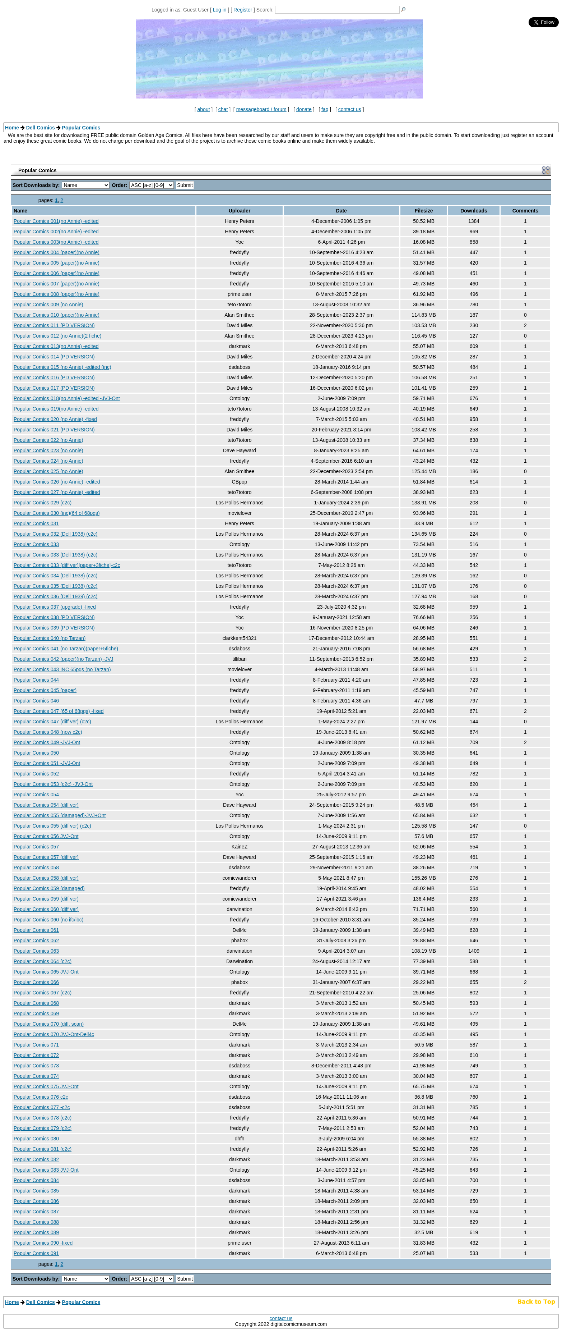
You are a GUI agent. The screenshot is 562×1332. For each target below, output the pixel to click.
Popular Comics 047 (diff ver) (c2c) (52, 721)
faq (324, 109)
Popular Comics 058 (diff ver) (46, 878)
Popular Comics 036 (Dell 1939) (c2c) (55, 596)
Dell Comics (40, 128)
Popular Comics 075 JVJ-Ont (46, 1086)
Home (12, 128)
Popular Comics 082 (36, 1159)
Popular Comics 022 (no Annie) (48, 440)
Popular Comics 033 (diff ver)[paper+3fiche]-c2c (67, 565)
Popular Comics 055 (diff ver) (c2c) (52, 826)
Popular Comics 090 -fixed (43, 1243)
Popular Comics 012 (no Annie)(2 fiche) (57, 336)
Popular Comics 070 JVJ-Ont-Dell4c (54, 1034)
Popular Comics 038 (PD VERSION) (54, 617)
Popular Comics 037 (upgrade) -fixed (55, 607)
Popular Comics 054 (36, 794)
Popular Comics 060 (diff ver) (46, 909)
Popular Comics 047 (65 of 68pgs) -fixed (59, 711)
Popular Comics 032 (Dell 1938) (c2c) (55, 534)
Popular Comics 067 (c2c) (42, 992)
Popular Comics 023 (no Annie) (48, 450)
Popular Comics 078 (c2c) (42, 1118)
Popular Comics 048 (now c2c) (48, 732)
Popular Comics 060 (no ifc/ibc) (49, 920)
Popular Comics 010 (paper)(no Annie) (56, 315)
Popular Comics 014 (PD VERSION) (54, 357)
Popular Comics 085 (36, 1191)
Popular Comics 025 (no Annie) (48, 471)
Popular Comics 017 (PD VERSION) (54, 388)
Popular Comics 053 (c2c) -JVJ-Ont (53, 784)
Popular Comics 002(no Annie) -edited (56, 231)
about (203, 109)
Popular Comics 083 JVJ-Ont (46, 1170)
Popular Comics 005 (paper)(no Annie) (56, 263)
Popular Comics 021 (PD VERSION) (54, 429)
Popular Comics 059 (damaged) (49, 888)
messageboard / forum (261, 109)
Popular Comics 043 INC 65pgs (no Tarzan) (62, 669)
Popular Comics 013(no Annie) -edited (56, 346)
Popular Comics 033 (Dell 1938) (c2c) (55, 555)
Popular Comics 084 (36, 1180)
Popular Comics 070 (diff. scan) (49, 1024)
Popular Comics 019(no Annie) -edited (56, 409)
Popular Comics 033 (36, 544)
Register (242, 10)
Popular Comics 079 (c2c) (42, 1128)
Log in (219, 10)
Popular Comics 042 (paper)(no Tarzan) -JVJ (63, 659)
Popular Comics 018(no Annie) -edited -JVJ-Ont (67, 398)
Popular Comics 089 (36, 1232)
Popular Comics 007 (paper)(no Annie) (56, 284)
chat (223, 109)
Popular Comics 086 (36, 1201)
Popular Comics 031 (36, 523)
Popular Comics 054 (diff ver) (46, 805)
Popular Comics (81, 128)
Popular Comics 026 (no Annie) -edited (57, 482)
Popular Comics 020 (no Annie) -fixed (55, 419)
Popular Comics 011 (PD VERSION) (54, 325)
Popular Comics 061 (36, 930)
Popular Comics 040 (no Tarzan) (50, 638)
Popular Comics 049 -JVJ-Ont (47, 742)
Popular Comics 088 (36, 1222)
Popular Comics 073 (36, 1065)
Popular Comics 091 (36, 1253)
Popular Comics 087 (36, 1211)
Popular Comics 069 (36, 1013)
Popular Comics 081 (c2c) (42, 1149)
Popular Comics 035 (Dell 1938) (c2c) (55, 586)
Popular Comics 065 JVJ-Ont (46, 972)
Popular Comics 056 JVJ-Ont (46, 836)
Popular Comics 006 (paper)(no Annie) (56, 273)
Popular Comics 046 (36, 701)
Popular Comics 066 (36, 982)
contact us (349, 109)
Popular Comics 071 (36, 1045)
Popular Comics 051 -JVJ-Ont (47, 763)
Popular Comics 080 (36, 1138)
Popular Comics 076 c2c (41, 1097)
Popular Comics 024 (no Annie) (48, 461)
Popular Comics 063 (36, 951)
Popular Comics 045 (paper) (45, 690)
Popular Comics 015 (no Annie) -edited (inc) (62, 367)
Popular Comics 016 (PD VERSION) (54, 377)
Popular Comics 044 (36, 680)
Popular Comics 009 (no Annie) (48, 304)
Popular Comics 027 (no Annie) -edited (57, 492)
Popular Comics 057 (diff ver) (46, 857)
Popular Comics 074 (36, 1076)
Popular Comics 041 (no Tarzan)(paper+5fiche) (66, 648)
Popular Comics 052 (36, 774)
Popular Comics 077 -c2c (42, 1107)
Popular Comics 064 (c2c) (42, 961)
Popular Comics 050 (36, 753)
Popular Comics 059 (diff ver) (46, 899)
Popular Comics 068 (36, 1003)
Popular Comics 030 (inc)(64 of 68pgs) (57, 513)
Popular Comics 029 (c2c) (42, 502)
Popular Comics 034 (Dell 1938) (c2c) (55, 575)
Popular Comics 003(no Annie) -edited (56, 242)
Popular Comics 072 (36, 1055)
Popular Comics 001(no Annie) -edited (56, 221)
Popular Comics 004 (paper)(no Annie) (56, 252)
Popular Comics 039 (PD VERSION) (54, 628)
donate (304, 109)
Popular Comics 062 (36, 940)
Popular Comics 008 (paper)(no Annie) (56, 294)
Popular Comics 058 (36, 867)
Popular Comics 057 (36, 847)
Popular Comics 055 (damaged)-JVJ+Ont (60, 815)
